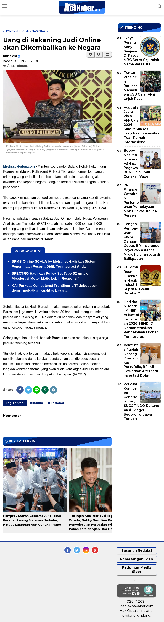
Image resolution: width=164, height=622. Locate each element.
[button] (107, 54)
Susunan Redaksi (136, 550)
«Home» (9, 31)
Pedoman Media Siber (136, 570)
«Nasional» (39, 31)
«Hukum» (22, 31)
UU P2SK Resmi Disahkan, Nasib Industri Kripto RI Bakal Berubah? (136, 280)
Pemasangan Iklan (136, 559)
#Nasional (56, 403)
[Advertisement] (141, 450)
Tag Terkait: (15, 403)
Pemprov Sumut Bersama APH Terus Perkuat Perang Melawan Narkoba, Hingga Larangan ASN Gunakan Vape (32, 520)
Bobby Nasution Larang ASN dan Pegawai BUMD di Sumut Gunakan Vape (137, 164)
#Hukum (36, 403)
